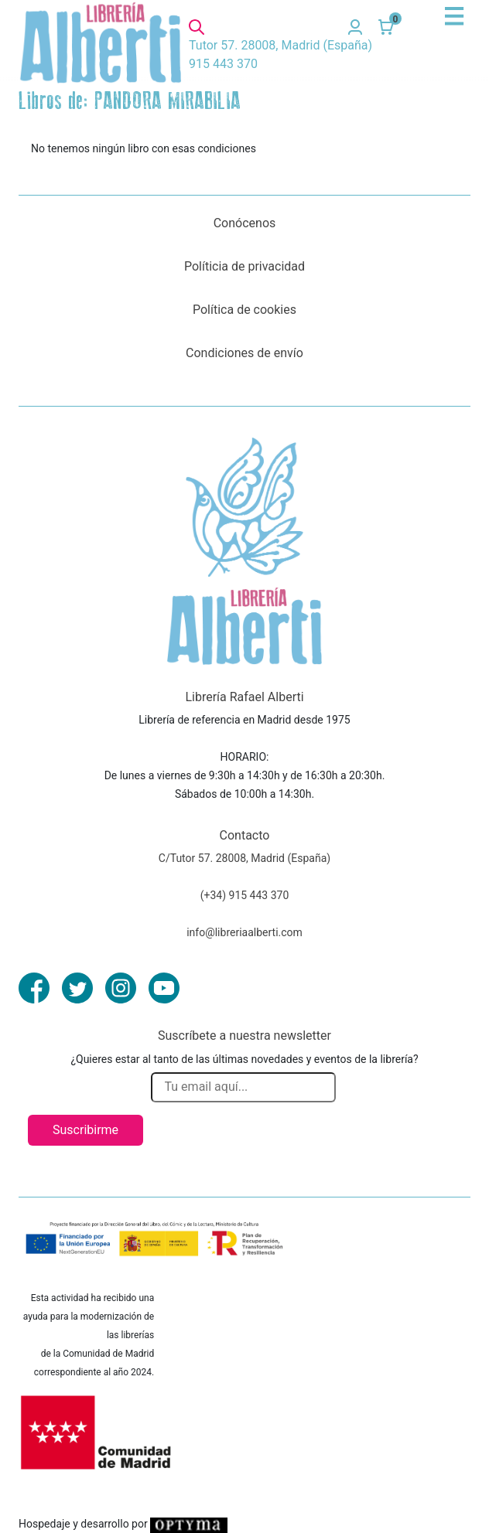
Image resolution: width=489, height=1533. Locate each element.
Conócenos (245, 223)
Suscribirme (85, 1129)
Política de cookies (244, 309)
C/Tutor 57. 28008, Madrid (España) (244, 858)
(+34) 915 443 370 (244, 895)
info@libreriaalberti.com (244, 932)
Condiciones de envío (244, 353)
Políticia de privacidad (244, 266)
